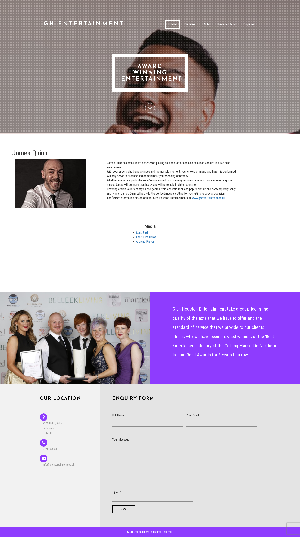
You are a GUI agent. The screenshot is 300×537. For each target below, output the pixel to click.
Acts (206, 24)
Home (172, 24)
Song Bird (142, 232)
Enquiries (249, 24)
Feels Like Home (146, 237)
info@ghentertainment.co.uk (58, 464)
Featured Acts (226, 24)
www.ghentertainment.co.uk (208, 198)
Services (190, 24)
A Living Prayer (145, 241)
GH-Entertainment (84, 24)
